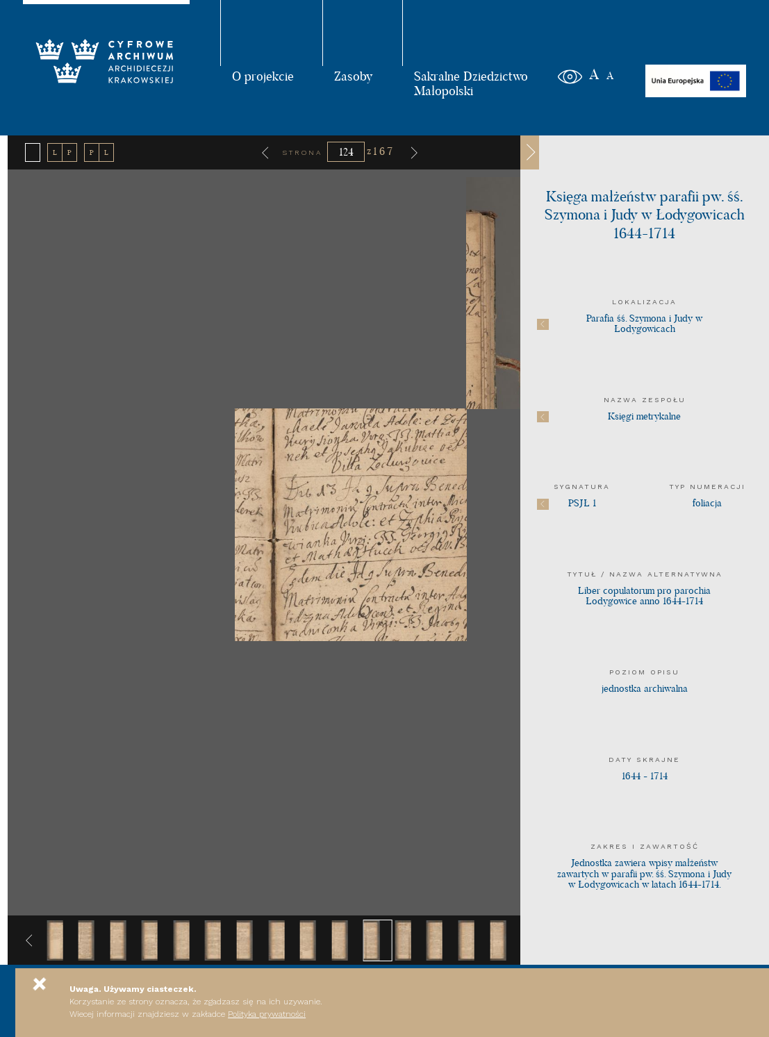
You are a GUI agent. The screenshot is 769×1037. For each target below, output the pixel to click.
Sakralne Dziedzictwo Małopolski (471, 83)
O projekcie (263, 75)
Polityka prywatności (267, 1014)
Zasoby (353, 75)
